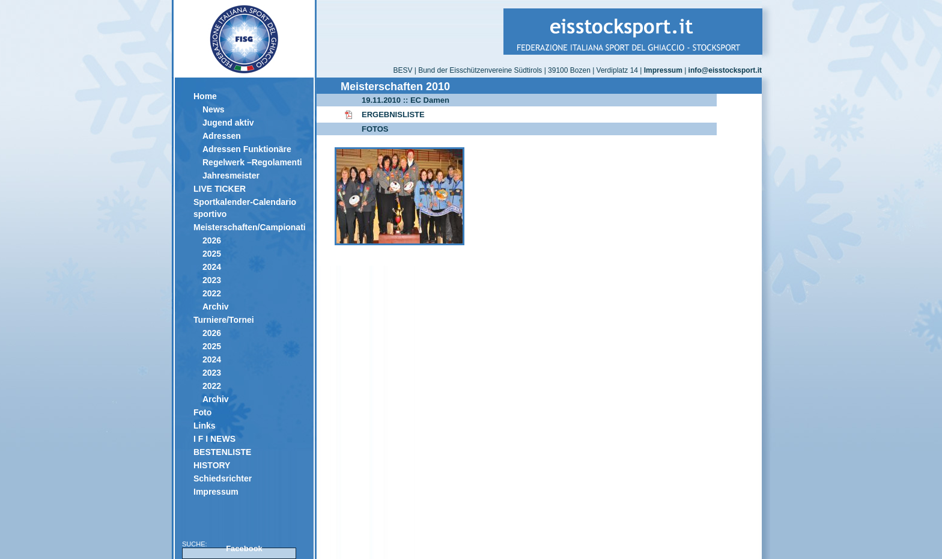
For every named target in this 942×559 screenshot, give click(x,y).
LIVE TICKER (219, 189)
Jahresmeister (231, 175)
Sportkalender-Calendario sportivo (244, 208)
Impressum (216, 491)
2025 (211, 253)
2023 (211, 280)
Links (204, 425)
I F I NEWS (214, 439)
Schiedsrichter (222, 478)
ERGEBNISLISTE (393, 114)
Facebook (244, 548)
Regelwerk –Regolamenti (252, 162)
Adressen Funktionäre (246, 149)
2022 (211, 293)
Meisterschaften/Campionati (249, 227)
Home (205, 96)
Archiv (215, 306)
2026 (211, 240)
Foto (202, 412)
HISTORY (211, 465)
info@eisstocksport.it (725, 70)
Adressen (221, 136)
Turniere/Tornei (223, 320)
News (213, 109)
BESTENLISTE (222, 452)
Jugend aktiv (228, 122)
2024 (211, 267)
